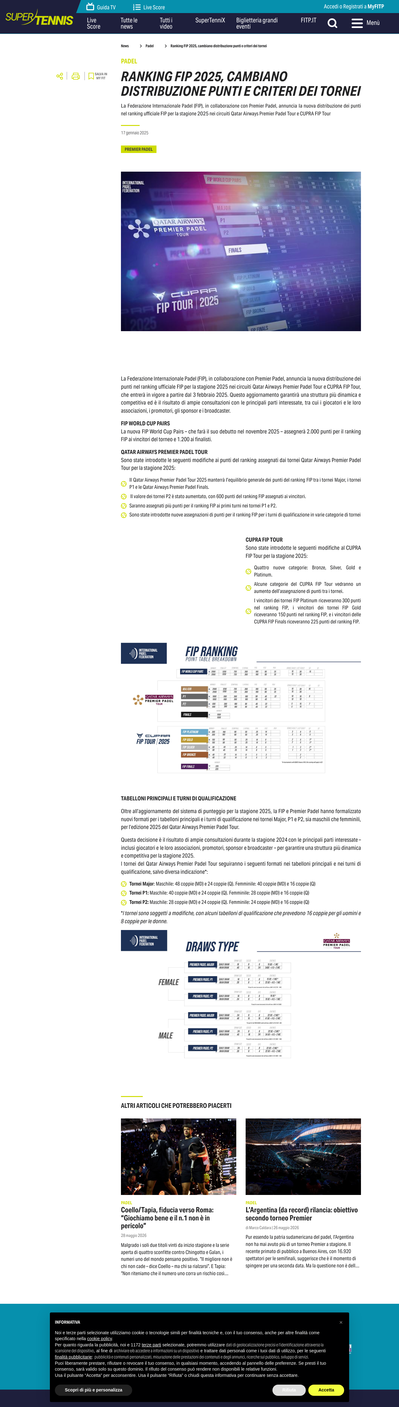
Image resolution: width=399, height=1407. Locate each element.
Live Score (149, 7)
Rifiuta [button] (289, 1389)
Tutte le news (129, 23)
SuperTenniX (210, 20)
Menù (366, 23)
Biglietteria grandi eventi (257, 23)
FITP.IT (308, 20)
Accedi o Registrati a (354, 6)
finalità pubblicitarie (73, 1356)
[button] (341, 1322)
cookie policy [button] (99, 1338)
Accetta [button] (326, 1389)
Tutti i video (166, 23)
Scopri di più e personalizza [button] (93, 1389)
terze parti (151, 1344)
